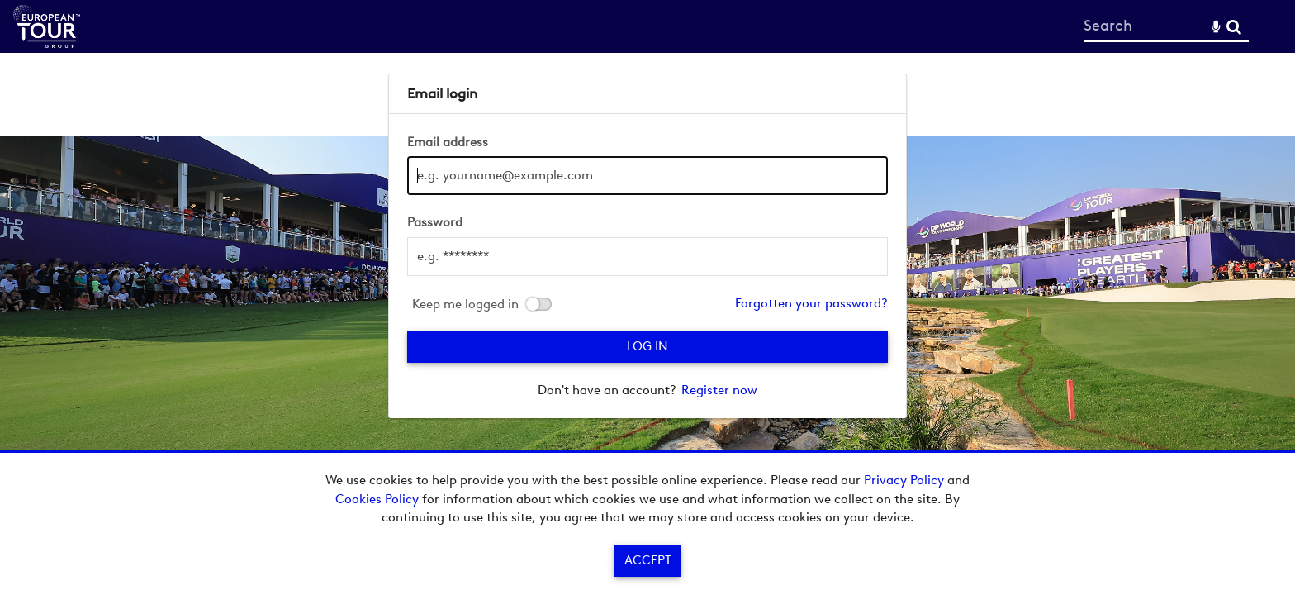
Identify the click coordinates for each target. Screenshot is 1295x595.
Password (434, 222)
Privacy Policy (904, 480)
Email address (447, 142)
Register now (719, 390)
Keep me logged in (465, 304)
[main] (647, 246)
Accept (647, 560)
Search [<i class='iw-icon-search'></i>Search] (1233, 25)
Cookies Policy (377, 499)
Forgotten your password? (811, 303)
